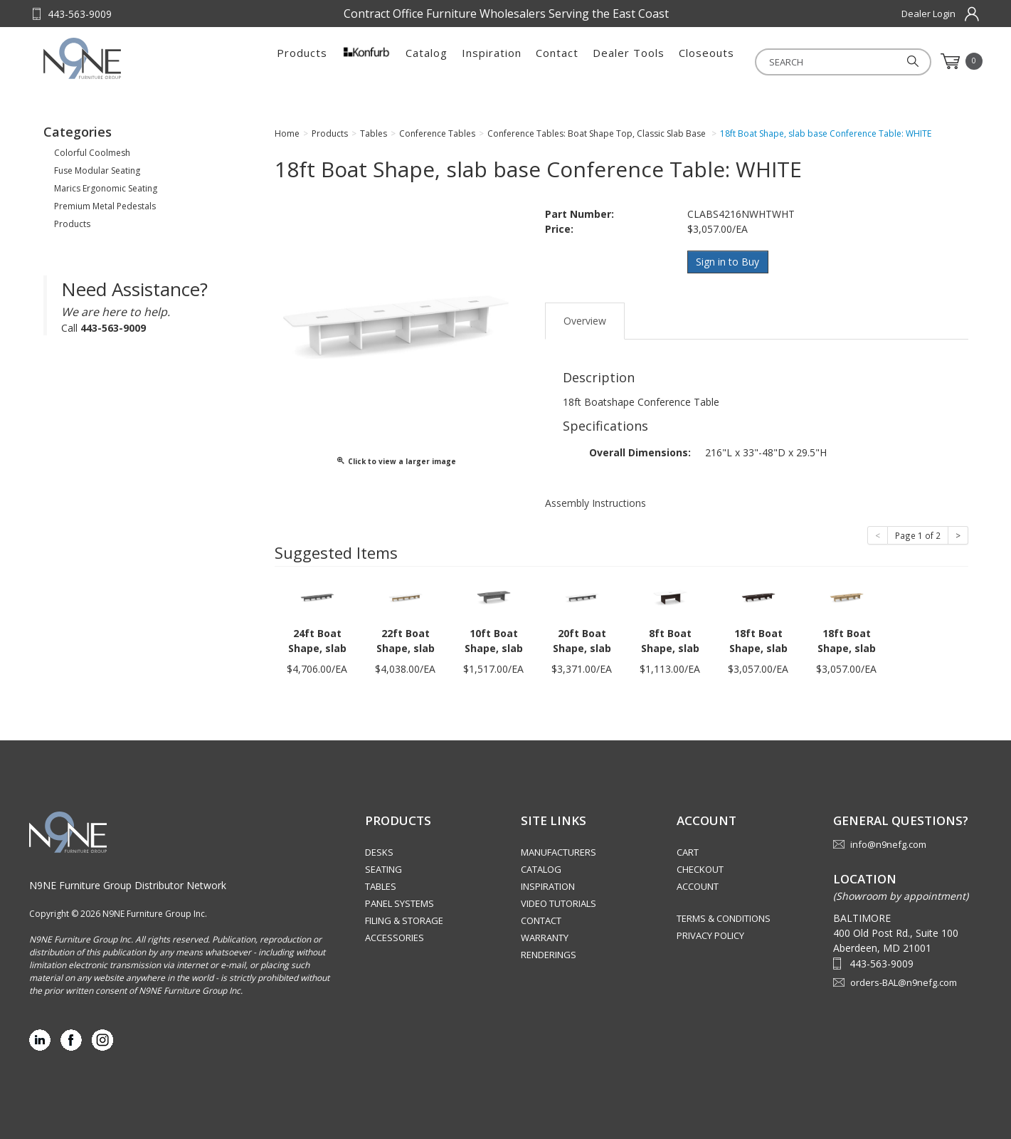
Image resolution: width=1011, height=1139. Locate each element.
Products (302, 61)
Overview (584, 320)
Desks (379, 852)
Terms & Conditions (724, 918)
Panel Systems (399, 903)
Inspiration (492, 61)
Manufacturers (558, 852)
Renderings (548, 954)
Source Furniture (113, 58)
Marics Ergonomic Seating (105, 188)
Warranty (544, 937)
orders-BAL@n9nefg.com (903, 981)
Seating (383, 869)
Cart (688, 852)
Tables (380, 886)
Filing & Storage (404, 920)
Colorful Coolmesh (92, 153)
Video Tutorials (558, 903)
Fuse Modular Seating (97, 170)
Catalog (427, 61)
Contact (557, 61)
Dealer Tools (629, 61)
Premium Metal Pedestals (105, 206)
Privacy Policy (710, 935)
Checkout (700, 869)
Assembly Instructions (595, 502)
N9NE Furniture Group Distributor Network (127, 884)
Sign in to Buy (728, 261)
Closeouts (706, 61)
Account (698, 886)
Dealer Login (928, 13)
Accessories (394, 937)
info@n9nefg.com (888, 844)
